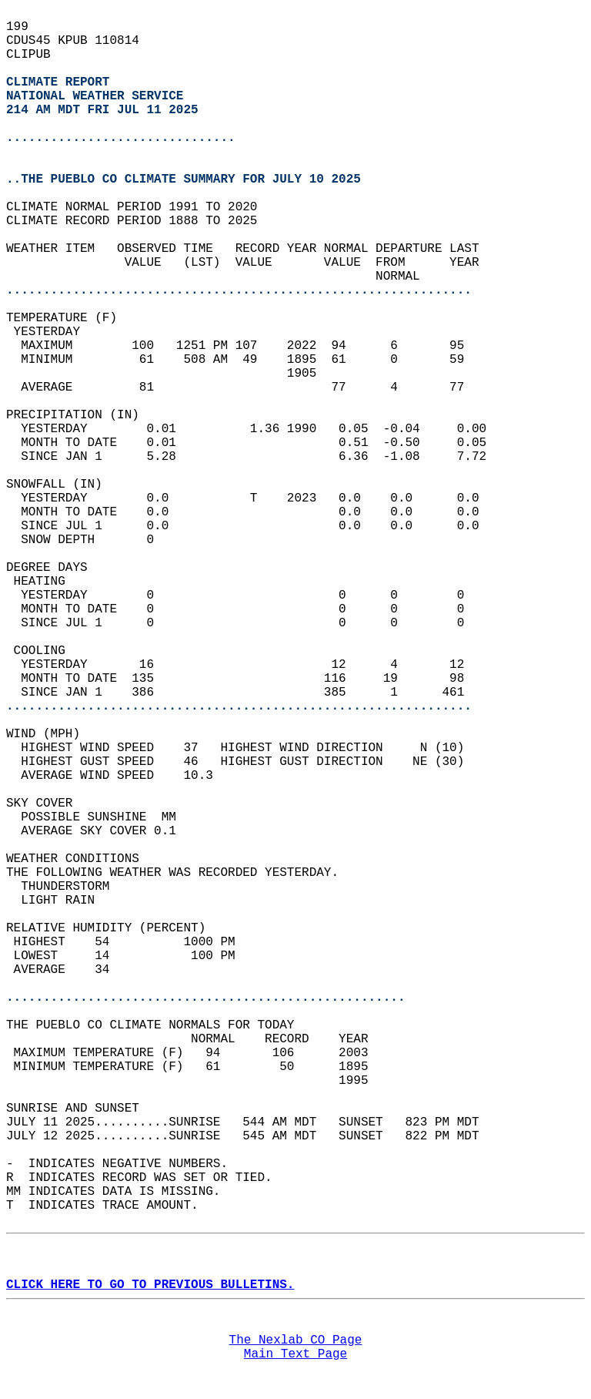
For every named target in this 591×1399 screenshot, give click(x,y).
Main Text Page (295, 1354)
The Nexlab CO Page (295, 1340)
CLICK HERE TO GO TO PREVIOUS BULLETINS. (150, 1285)
